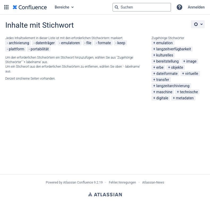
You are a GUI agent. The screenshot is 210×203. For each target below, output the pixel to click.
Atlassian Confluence (78, 182)
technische (189, 92)
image (191, 61)
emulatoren (70, 43)
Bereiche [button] (62, 7)
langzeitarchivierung (172, 86)
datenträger (45, 43)
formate (104, 43)
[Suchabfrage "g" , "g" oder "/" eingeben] (142, 7)
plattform (16, 49)
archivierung (19, 43)
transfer (162, 80)
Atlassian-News (153, 182)
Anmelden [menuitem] (196, 7)
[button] (6, 7)
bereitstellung (167, 61)
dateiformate (166, 73)
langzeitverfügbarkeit (173, 49)
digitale (162, 98)
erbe (159, 67)
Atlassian (105, 194)
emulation (164, 43)
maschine (164, 92)
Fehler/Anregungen (122, 182)
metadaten (185, 98)
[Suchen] (116, 7)
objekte (177, 67)
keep (121, 43)
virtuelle (191, 73)
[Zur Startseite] (29, 7)
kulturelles (164, 55)
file (88, 43)
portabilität (40, 49)
